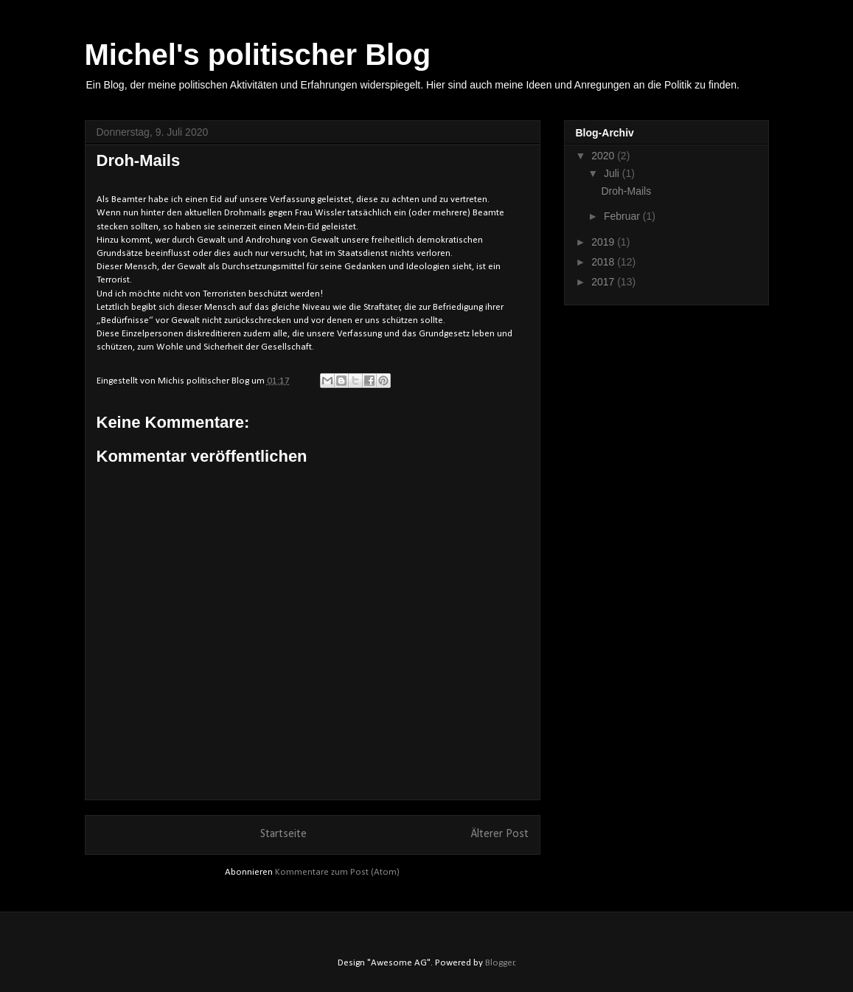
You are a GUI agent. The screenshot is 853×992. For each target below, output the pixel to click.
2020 (604, 156)
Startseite (283, 834)
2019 (604, 242)
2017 (604, 282)
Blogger (500, 963)
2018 (604, 262)
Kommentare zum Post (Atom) (337, 872)
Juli (613, 173)
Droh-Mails (626, 191)
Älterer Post (500, 834)
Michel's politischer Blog (258, 54)
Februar (623, 216)
